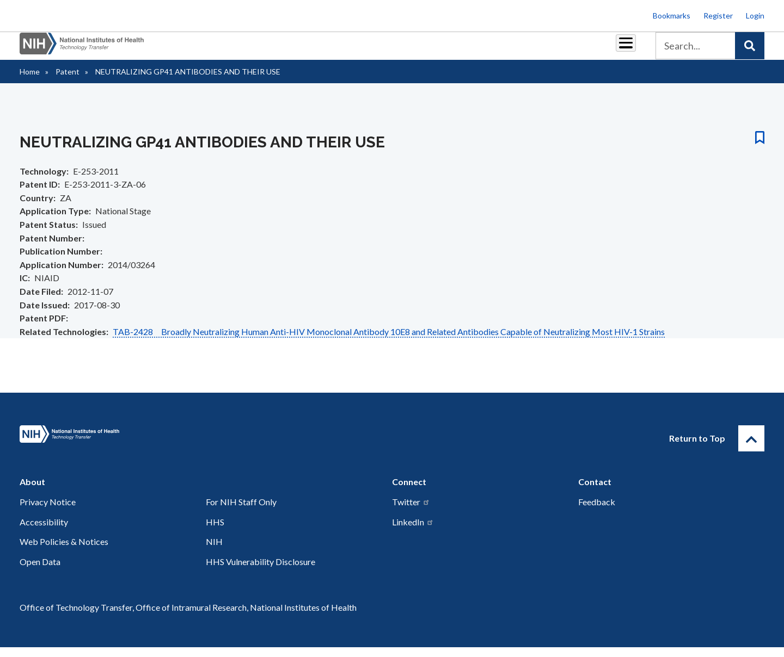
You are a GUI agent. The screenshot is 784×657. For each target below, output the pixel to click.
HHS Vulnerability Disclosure (260, 571)
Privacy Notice (48, 511)
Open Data (40, 571)
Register (718, 15)
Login (755, 15)
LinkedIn (413, 531)
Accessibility (44, 531)
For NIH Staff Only (241, 511)
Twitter (411, 511)
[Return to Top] (751, 448)
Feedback (596, 511)
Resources (476, 49)
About (615, 49)
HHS (215, 531)
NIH (214, 551)
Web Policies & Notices (64, 551)
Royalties (376, 49)
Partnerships (318, 49)
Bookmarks (671, 15)
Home (30, 81)
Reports (425, 49)
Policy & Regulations (549, 49)
